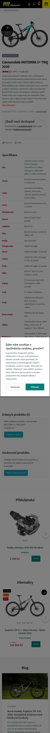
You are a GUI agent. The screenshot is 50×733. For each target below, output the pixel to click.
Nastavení (15, 387)
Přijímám (35, 387)
